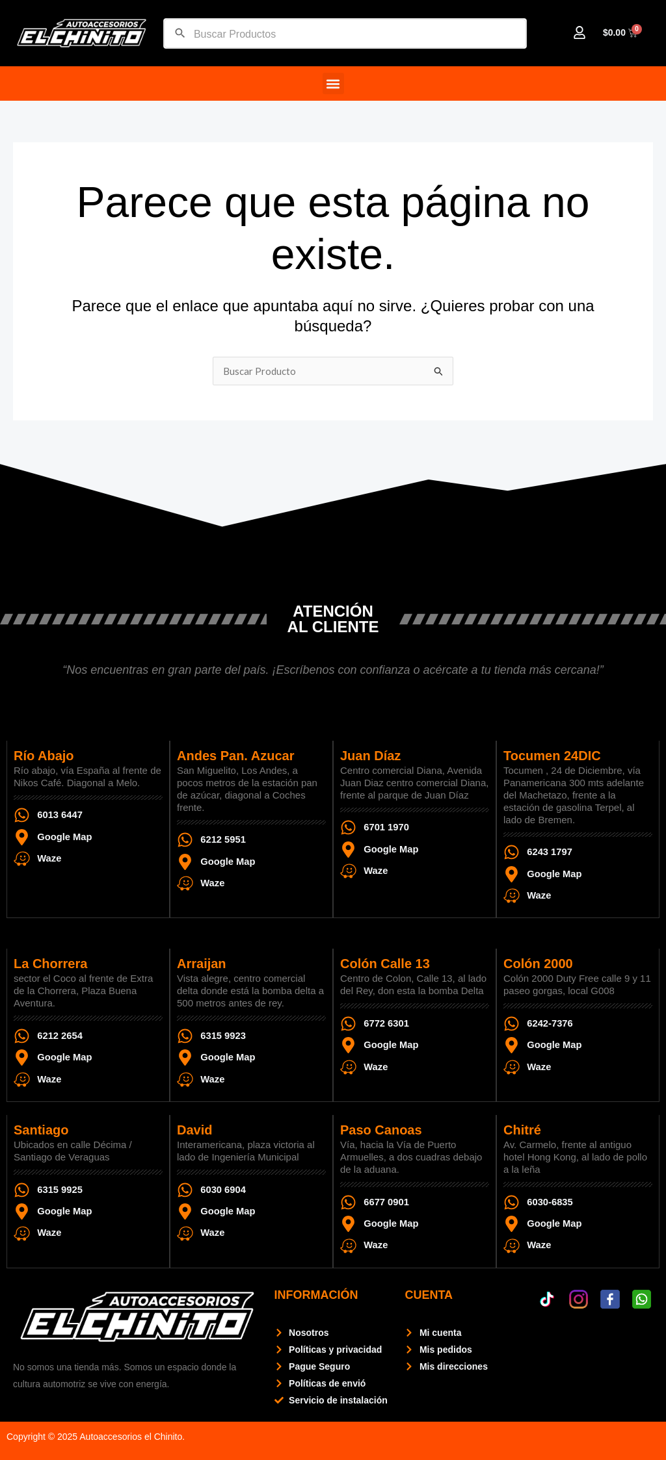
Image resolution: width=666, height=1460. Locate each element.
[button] (333, 83)
